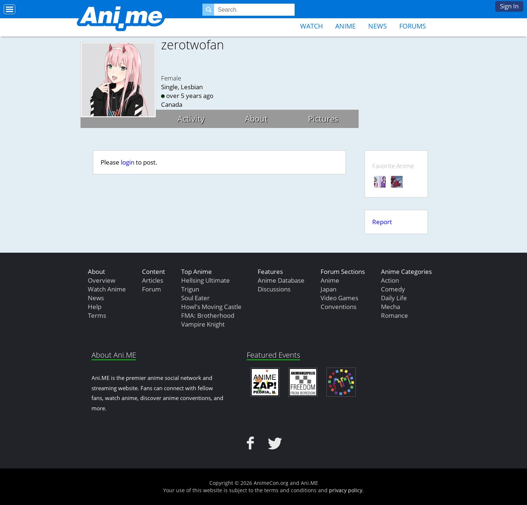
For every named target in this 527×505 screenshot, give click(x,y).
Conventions (338, 306)
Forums (412, 26)
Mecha (390, 306)
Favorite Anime (393, 166)
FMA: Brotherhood (207, 315)
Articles (152, 280)
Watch (311, 26)
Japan (328, 289)
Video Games (339, 298)
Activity (191, 118)
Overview (101, 280)
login (127, 162)
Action (390, 280)
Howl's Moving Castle (211, 306)
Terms (97, 315)
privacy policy (345, 490)
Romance (394, 315)
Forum (151, 289)
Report (382, 222)
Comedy (393, 289)
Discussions (274, 289)
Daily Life (394, 298)
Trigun (190, 289)
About (256, 118)
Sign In (509, 6)
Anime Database (281, 280)
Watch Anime (107, 289)
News (377, 26)
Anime (345, 26)
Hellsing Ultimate (205, 280)
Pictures (323, 118)
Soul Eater (195, 298)
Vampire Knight (203, 324)
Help (94, 306)
